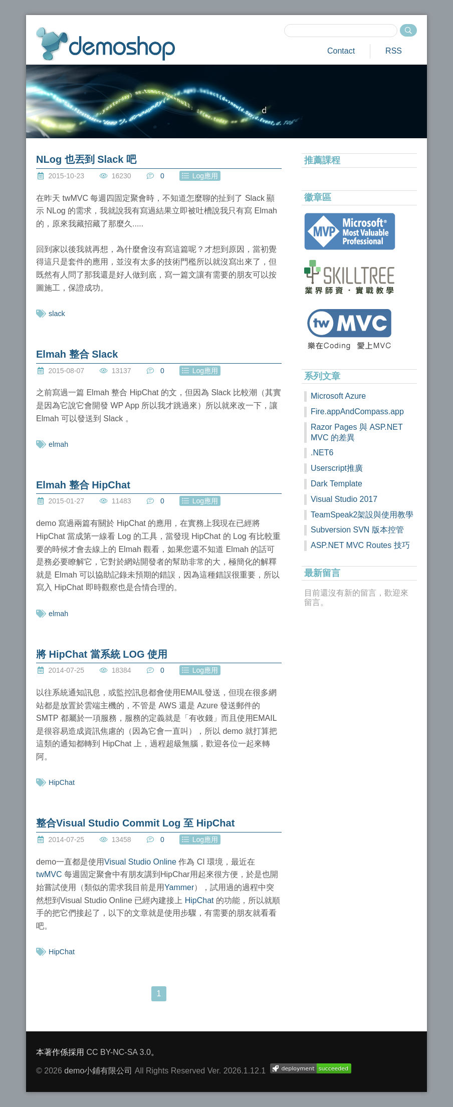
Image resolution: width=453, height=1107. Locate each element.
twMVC (49, 874)
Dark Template (336, 483)
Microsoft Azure (338, 396)
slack (57, 314)
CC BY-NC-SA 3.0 (118, 1052)
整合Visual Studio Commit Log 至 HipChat (135, 822)
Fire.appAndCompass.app (357, 411)
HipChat (62, 782)
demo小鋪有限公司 (98, 1070)
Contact (341, 51)
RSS (393, 51)
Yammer (179, 887)
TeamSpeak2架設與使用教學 (362, 514)
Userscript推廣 (337, 468)
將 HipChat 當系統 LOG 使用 (101, 654)
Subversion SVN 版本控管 (357, 529)
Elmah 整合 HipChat (83, 484)
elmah (58, 444)
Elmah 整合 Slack (77, 354)
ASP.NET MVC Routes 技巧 (360, 545)
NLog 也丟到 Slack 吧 (86, 159)
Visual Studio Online (140, 862)
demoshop (105, 44)
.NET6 (322, 452)
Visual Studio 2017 (344, 499)
